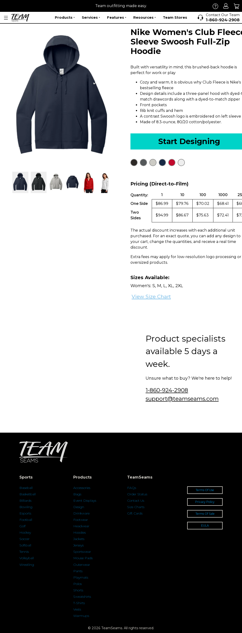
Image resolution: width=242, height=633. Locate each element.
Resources (144, 17)
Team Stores (175, 17)
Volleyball (26, 558)
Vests (77, 609)
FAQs (131, 488)
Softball (25, 545)
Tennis (24, 551)
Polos (77, 584)
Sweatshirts (82, 596)
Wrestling (26, 565)
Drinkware (81, 513)
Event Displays (84, 500)
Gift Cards (135, 513)
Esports (25, 513)
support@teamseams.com (182, 398)
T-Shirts (79, 603)
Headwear (81, 526)
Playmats (80, 577)
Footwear (80, 520)
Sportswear (82, 551)
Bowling (25, 507)
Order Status (137, 494)
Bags (77, 494)
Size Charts (135, 507)
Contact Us (135, 500)
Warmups (81, 616)
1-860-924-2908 (167, 390)
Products (65, 17)
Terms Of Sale (205, 513)
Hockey (25, 532)
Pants (77, 571)
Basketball (27, 494)
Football (25, 520)
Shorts (78, 590)
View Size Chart (151, 296)
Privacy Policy (205, 502)
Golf (22, 526)
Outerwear (81, 565)
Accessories (81, 488)
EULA (205, 525)
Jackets (78, 539)
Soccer (24, 539)
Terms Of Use (205, 490)
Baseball (26, 488)
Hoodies (79, 532)
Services (91, 17)
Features (116, 17)
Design (78, 507)
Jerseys (78, 545)
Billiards (25, 500)
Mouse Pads (83, 558)
